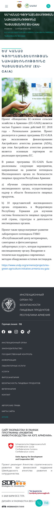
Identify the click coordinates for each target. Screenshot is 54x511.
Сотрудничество (23, 29)
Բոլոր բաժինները (6, 7)
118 (20, 324)
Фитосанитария (10, 377)
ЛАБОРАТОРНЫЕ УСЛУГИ (13, 366)
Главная (8, 29)
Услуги (5, 372)
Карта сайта (8, 411)
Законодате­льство (12, 348)
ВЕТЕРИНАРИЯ (9, 389)
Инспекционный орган (14, 343)
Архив (5, 417)
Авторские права (11, 405)
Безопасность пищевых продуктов (21, 383)
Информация (9, 360)
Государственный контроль (17, 354)
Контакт (6, 395)
